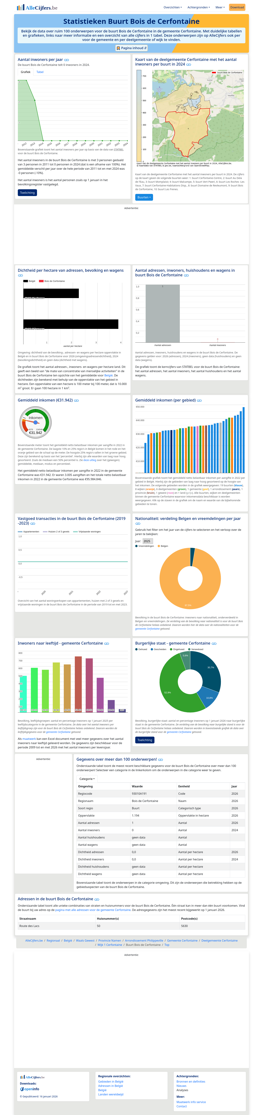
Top (166, 945)
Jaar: (138, 541)
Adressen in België (110, 1086)
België (108, 375)
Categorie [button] (86, 779)
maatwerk (29, 739)
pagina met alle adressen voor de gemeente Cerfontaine (93, 910)
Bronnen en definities (191, 1081)
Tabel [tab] (40, 72)
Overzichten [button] (172, 7)
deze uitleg (89, 460)
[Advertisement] (131, 238)
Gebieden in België (110, 1081)
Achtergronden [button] (198, 7)
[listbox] (148, 541)
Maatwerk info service (191, 1102)
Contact (182, 1106)
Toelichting (27, 193)
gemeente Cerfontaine (147, 628)
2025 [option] (147, 541)
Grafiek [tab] (25, 72)
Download (237, 7)
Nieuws (181, 1086)
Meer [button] (219, 7)
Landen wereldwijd (110, 1094)
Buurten (143, 197)
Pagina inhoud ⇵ (131, 48)
